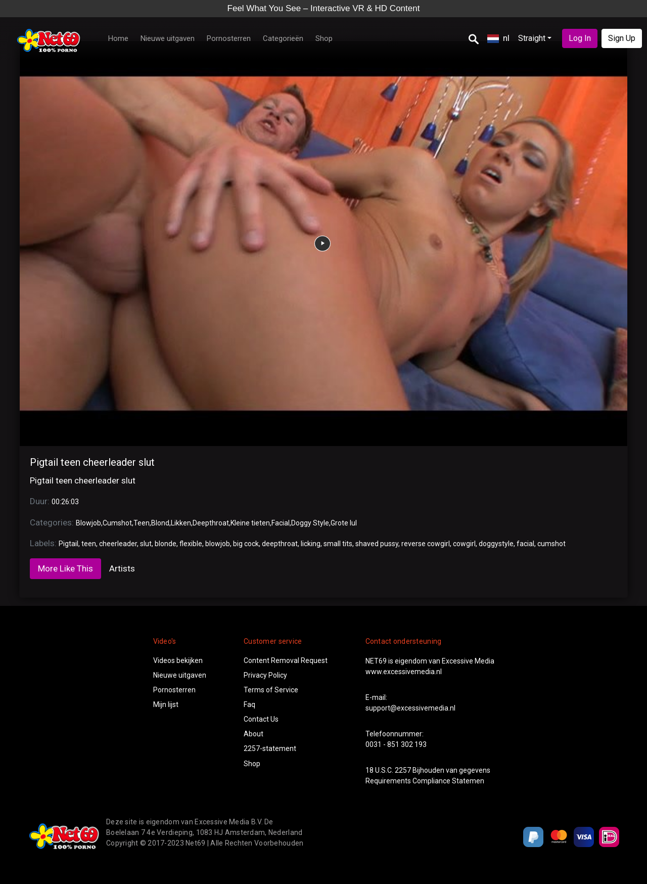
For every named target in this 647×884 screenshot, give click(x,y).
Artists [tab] (122, 568)
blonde (165, 544)
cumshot (551, 544)
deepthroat (280, 544)
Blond (160, 523)
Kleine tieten (250, 523)
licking (310, 544)
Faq (249, 704)
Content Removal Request (286, 660)
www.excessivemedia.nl (403, 672)
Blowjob (88, 523)
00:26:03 (65, 502)
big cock (246, 544)
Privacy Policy (265, 675)
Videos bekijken (178, 660)
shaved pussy (376, 544)
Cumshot (117, 523)
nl (498, 38)
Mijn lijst (165, 704)
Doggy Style (310, 523)
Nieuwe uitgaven (168, 38)
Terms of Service (271, 690)
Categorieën (283, 38)
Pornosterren (229, 38)
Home (118, 38)
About (253, 734)
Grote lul (344, 523)
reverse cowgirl (425, 544)
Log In (580, 38)
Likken (181, 523)
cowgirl (464, 544)
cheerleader (118, 544)
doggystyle (496, 544)
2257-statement (270, 748)
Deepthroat (211, 523)
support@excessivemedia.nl (410, 708)
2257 (403, 770)
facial (525, 544)
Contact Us (261, 719)
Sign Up (621, 38)
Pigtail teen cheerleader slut (92, 462)
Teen (141, 523)
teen (88, 544)
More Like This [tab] (65, 568)
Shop (324, 38)
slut (146, 544)
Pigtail (68, 544)
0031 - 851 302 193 (396, 744)
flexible (190, 544)
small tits (338, 544)
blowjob (217, 544)
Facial (280, 523)
